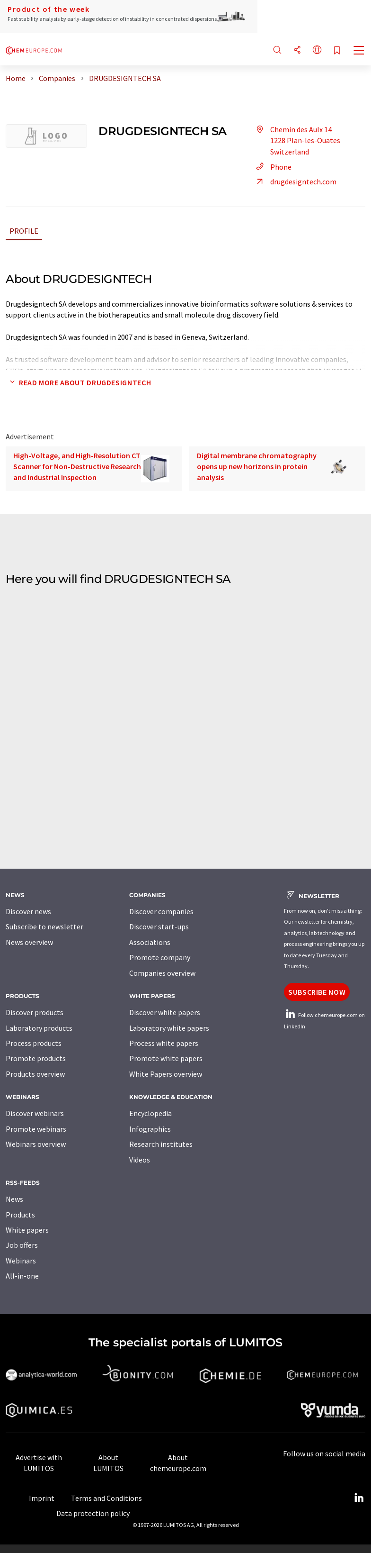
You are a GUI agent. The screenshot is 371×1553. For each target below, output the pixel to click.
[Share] (297, 50)
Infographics (150, 1129)
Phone (272, 167)
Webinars (21, 1260)
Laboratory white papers (169, 1028)
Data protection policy (93, 1513)
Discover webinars (35, 1113)
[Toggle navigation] (359, 51)
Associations (149, 942)
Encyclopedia (150, 1113)
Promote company (159, 957)
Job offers (22, 1245)
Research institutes (161, 1144)
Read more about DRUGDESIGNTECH (78, 382)
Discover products (34, 1012)
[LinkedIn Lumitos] (358, 1498)
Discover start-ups (159, 926)
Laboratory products (39, 1028)
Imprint (41, 1498)
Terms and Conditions (106, 1498)
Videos (139, 1159)
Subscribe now (316, 992)
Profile (23, 231)
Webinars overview (36, 1144)
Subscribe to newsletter (44, 926)
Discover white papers (164, 1012)
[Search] (277, 50)
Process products (34, 1043)
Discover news (28, 911)
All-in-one (22, 1276)
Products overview (35, 1074)
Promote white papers (166, 1058)
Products (20, 1214)
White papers (27, 1230)
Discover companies (161, 911)
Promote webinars (36, 1129)
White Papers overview (165, 1074)
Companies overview (162, 973)
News (14, 1199)
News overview (29, 942)
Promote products (36, 1058)
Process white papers (163, 1043)
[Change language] (317, 50)
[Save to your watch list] (337, 50)
